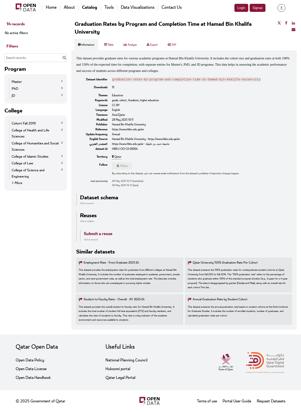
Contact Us (172, 7)
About (69, 7)
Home (51, 7)
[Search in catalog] (64, 58)
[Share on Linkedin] (293, 23)
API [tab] (172, 44)
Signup (257, 8)
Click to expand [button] (87, 204)
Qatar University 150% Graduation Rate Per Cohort (225, 263)
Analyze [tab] (130, 44)
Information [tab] (86, 44)
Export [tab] (152, 44)
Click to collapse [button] (87, 222)
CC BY (116, 105)
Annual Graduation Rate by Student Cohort (220, 300)
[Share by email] (293, 30)
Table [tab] (109, 44)
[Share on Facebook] (286, 23)
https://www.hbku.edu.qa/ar (127, 144)
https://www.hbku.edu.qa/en (128, 129)
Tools (109, 7)
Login (241, 8)
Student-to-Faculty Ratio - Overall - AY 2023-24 (114, 300)
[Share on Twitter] (279, 23)
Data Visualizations (137, 7)
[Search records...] (35, 58)
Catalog (89, 7)
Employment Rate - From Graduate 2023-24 (111, 263)
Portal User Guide (237, 401)
